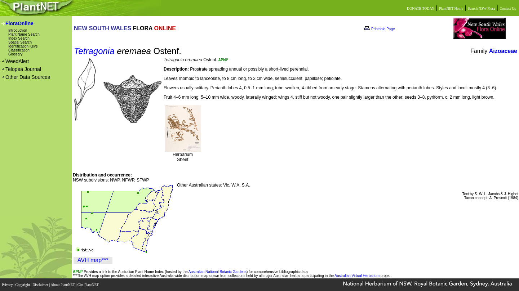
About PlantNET (63, 285)
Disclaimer (40, 285)
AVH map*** (92, 260)
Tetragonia (94, 51)
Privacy (8, 285)
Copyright (23, 285)
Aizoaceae (503, 51)
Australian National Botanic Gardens (217, 272)
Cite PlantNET (88, 285)
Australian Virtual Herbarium (357, 276)
